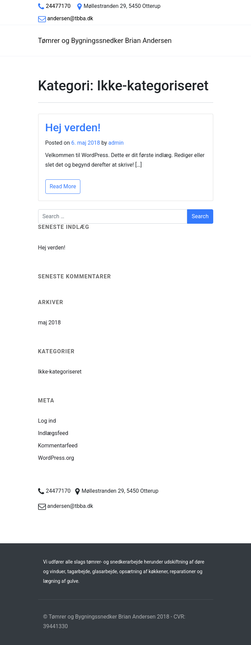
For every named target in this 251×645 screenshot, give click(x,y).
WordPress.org (56, 458)
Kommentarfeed (58, 445)
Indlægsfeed (53, 433)
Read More (63, 186)
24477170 (58, 6)
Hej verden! (73, 127)
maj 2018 (49, 322)
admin (116, 143)
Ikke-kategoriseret (60, 371)
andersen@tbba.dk (70, 18)
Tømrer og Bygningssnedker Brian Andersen (105, 40)
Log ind (47, 421)
